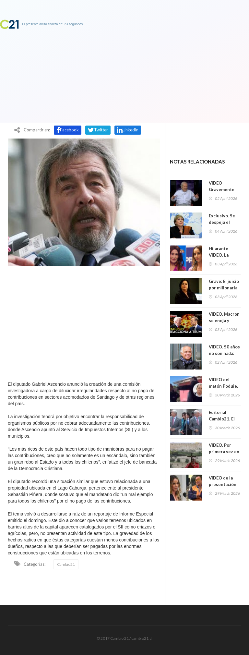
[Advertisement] (84, 321)
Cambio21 (66, 564)
